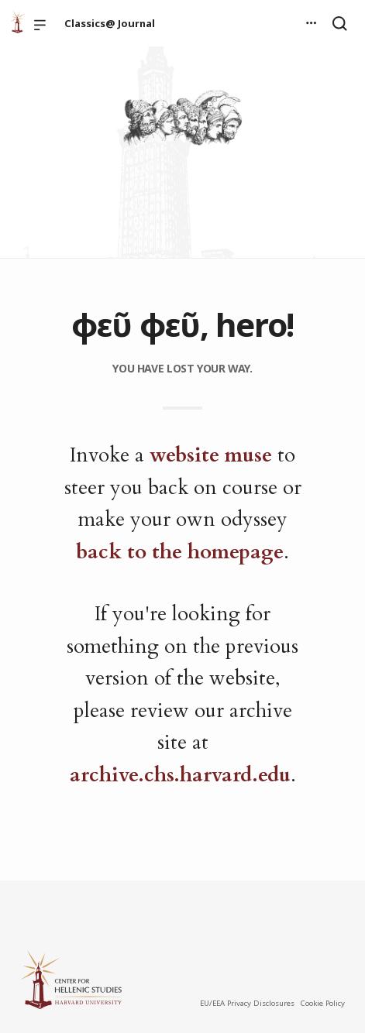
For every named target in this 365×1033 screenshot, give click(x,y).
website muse (211, 454)
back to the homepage (180, 551)
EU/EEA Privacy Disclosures (247, 1003)
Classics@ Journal (109, 23)
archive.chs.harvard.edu (180, 774)
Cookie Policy (322, 1003)
